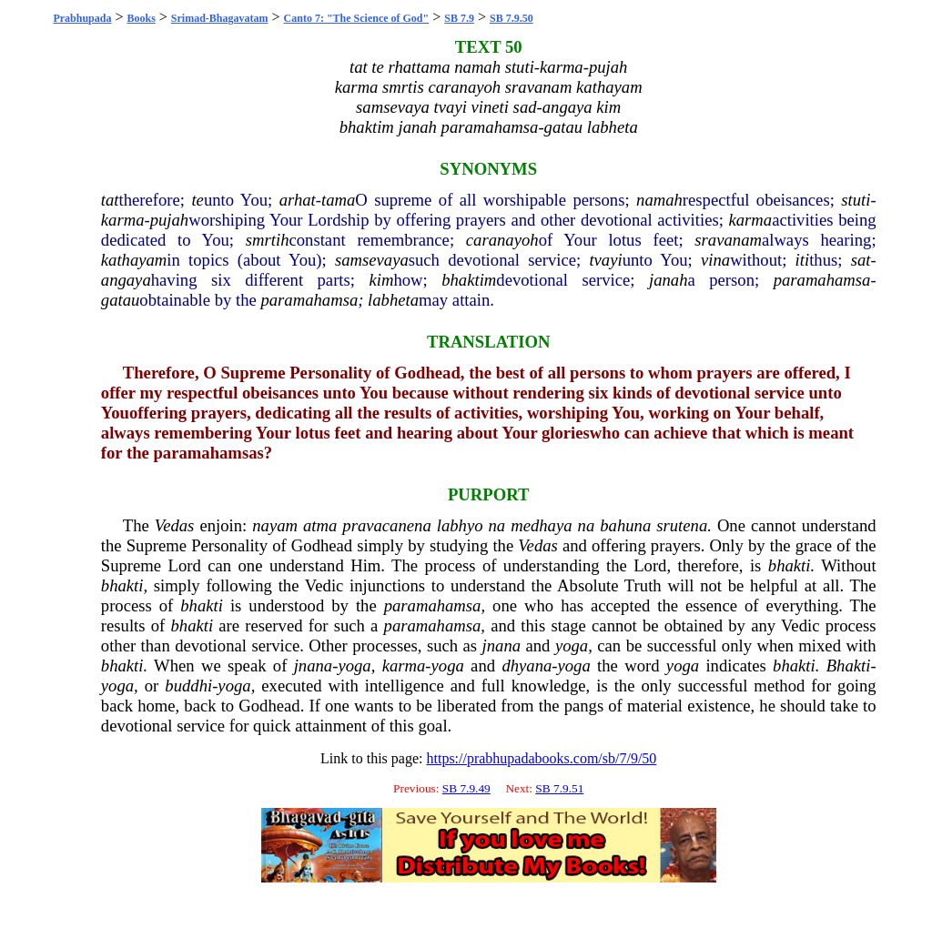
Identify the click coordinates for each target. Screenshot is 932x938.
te (197, 199)
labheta (393, 299)
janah (668, 279)
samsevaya (372, 259)
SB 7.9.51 (559, 788)
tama (338, 199)
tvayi (605, 259)
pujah (169, 219)
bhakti (789, 565)
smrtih (267, 239)
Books (141, 18)
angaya (126, 279)
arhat (297, 199)
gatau (120, 299)
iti (802, 259)
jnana (502, 645)
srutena (681, 525)
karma (123, 219)
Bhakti (848, 665)
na (497, 525)
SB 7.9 (459, 18)
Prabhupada (82, 18)
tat (110, 199)
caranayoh (502, 239)
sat (861, 259)
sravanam (728, 239)
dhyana (526, 665)
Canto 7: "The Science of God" (357, 18)
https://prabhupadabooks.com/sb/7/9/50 (541, 758)
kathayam (134, 259)
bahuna (625, 525)
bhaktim (468, 279)
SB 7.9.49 (466, 788)
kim (381, 279)
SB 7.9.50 (511, 18)
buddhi (188, 685)
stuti (855, 199)
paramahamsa (822, 279)
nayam (275, 525)
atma (320, 525)
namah (659, 199)
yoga (571, 645)
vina (715, 259)
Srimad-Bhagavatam (219, 18)
